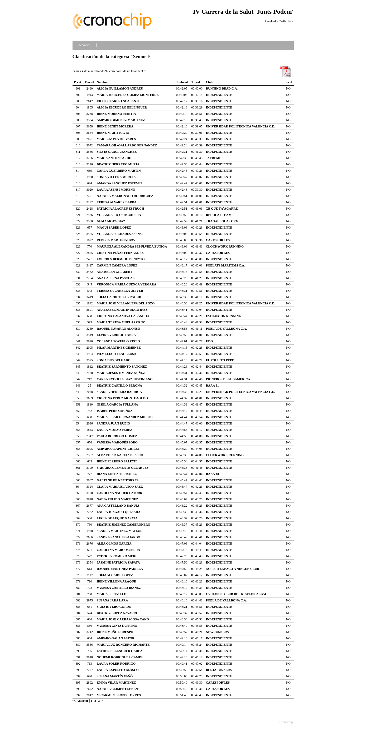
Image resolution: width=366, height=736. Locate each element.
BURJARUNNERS (219, 670)
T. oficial (182, 82)
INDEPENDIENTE (219, 95)
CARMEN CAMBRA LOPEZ (117, 265)
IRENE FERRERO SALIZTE (117, 461)
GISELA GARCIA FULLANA (117, 404)
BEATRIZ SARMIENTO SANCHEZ (122, 366)
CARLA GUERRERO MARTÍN (119, 170)
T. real (195, 82)
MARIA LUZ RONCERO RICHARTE (123, 644)
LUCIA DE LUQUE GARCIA (117, 518)
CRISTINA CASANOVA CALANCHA (123, 316)
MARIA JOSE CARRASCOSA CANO (123, 619)
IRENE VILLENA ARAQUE (116, 581)
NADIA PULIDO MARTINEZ (117, 499)
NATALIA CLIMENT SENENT (118, 689)
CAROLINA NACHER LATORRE (121, 493)
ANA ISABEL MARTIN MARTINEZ (122, 310)
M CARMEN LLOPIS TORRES (119, 695)
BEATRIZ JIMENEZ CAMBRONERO (123, 524)
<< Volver (84, 45)
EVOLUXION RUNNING (223, 316)
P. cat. (78, 82)
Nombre (102, 82)
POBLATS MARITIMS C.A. (225, 265)
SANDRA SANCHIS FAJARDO (118, 537)
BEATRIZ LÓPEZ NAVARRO (117, 613)
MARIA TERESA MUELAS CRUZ (121, 322)
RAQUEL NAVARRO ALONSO (118, 328)
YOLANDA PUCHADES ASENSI (120, 234)
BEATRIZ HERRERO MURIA (118, 164)
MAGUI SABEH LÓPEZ (114, 227)
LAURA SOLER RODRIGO (116, 663)
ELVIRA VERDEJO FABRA (116, 335)
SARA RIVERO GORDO (114, 607)
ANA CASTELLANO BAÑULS (118, 505)
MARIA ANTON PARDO (114, 158)
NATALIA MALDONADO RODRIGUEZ (125, 196)
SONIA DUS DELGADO (114, 360)
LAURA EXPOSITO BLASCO (118, 670)
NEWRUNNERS (217, 632)
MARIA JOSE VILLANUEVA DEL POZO (126, 303)
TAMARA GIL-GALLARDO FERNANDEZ (127, 145)
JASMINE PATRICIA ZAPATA (118, 562)
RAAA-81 (212, 474)
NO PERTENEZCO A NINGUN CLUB (232, 569)
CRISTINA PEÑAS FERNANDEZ (120, 253)
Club (209, 82)
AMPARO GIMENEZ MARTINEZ (121, 120)
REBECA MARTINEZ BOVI (117, 240)
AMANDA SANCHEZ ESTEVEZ (119, 183)
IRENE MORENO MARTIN (116, 114)
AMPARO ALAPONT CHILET (118, 449)
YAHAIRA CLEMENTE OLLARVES (122, 468)
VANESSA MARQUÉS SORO (117, 442)
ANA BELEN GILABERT (114, 272)
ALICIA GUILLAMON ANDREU (120, 88)
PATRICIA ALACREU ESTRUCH (120, 208)
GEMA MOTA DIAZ (111, 221)
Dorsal (89, 82)
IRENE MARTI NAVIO (113, 133)
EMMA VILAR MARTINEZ (116, 682)
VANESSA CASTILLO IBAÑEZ (119, 588)
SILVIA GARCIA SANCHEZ (117, 152)
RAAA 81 (212, 385)
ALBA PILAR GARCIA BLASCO (120, 455)
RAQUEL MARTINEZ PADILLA (120, 569)
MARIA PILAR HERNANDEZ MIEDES (125, 417)
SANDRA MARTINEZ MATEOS (119, 531)
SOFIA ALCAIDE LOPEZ (115, 575)
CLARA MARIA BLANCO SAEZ (120, 486)
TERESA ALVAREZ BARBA (117, 202)
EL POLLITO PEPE (220, 360)
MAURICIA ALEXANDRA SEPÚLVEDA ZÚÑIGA (132, 246)
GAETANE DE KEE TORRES (117, 480)
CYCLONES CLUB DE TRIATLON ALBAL (236, 594)
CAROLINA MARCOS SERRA (118, 550)
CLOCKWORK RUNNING (225, 246)
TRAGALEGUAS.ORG (222, 221)
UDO (209, 341)
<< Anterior (81, 701)
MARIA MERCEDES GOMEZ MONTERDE (128, 95)
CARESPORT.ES (218, 240)
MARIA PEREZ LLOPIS (114, 594)
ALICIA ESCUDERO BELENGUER (122, 107)
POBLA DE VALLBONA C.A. (226, 328)
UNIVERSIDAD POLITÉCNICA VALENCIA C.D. (240, 126)
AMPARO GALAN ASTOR (115, 638)
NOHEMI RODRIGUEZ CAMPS (120, 657)
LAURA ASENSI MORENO (116, 189)
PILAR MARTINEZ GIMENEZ (119, 347)
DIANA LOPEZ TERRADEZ (117, 474)
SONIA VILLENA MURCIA (116, 177)
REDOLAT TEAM (219, 215)
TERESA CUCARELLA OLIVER (120, 291)
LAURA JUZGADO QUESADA (118, 512)
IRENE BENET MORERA (115, 126)
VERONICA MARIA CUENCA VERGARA (126, 284)
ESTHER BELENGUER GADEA (119, 651)
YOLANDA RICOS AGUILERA (119, 215)
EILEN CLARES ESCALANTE (118, 101)
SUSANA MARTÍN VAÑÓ (115, 676)
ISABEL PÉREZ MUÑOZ (114, 411)
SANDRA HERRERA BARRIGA (119, 392)
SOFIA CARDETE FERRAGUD (119, 297)
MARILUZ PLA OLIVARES (116, 139)
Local (288, 82)
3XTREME (213, 158)
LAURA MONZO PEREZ (114, 430)
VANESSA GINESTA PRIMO (117, 626)
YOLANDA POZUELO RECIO (118, 341)
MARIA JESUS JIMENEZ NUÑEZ (121, 373)
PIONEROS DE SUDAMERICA (228, 379)
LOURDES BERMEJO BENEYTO (121, 259)
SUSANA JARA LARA (112, 600)
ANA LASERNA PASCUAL (116, 278)
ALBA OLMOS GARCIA (114, 543)
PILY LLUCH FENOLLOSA (116, 354)
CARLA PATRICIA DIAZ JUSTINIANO (125, 379)
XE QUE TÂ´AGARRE (222, 208)
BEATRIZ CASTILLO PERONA (119, 385)
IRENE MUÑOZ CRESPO (115, 632)
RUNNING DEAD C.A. (222, 88)
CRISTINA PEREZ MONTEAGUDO (122, 398)
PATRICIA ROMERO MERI (117, 556)
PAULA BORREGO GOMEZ (117, 436)
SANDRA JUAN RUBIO (113, 423)
